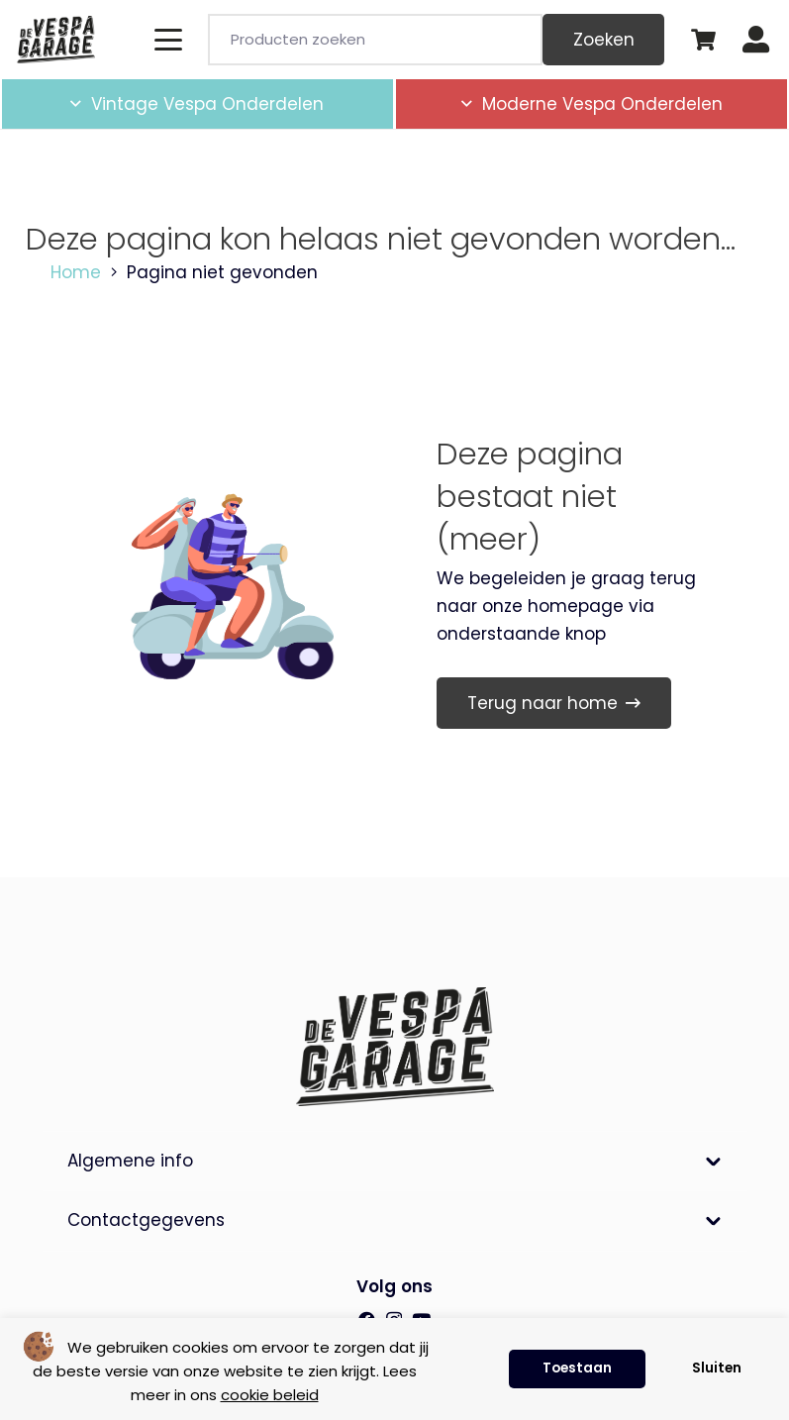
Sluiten (716, 1368)
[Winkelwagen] (703, 39)
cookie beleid (270, 1394)
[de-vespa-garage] (56, 39)
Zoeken (604, 39)
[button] (168, 39)
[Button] (756, 40)
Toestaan (577, 1368)
